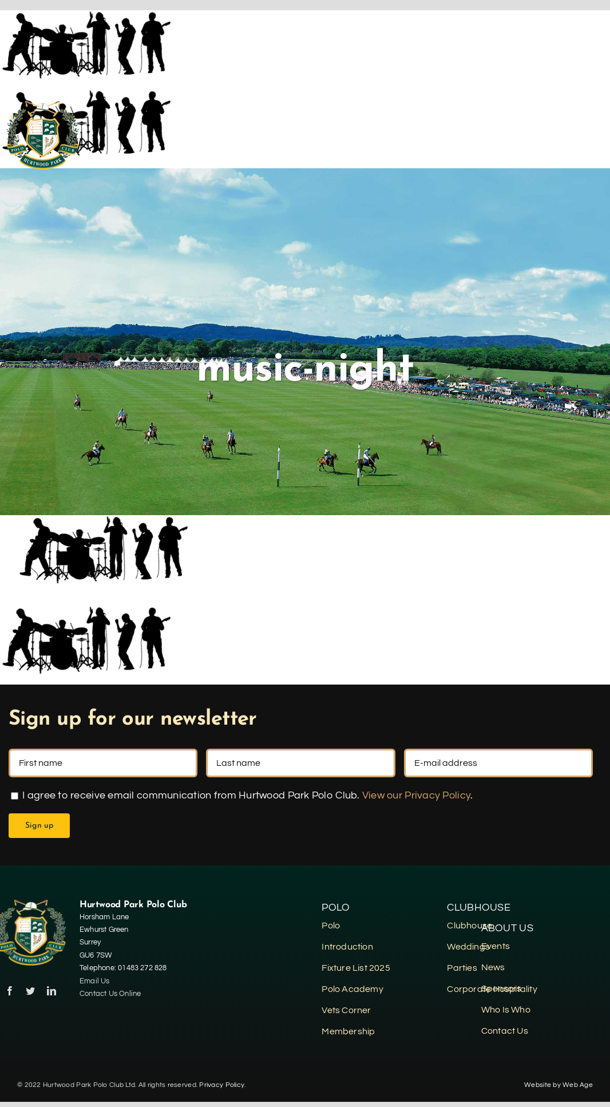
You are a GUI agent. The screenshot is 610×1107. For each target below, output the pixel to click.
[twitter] (30, 990)
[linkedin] (51, 990)
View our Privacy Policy (416, 795)
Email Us (95, 981)
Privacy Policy (221, 1085)
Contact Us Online (111, 994)
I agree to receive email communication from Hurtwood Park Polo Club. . (242, 795)
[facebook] (9, 990)
